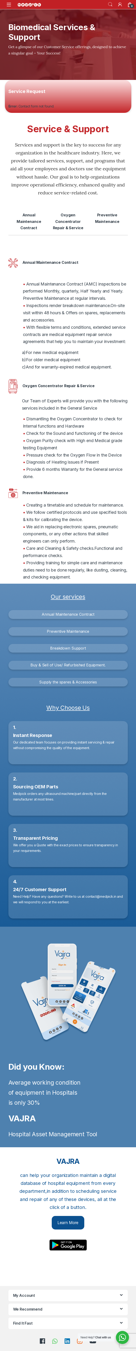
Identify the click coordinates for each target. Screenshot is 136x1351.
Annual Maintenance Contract (29, 221)
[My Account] (120, 4)
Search (110, 4)
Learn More (68, 1222)
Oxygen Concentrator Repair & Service (68, 221)
